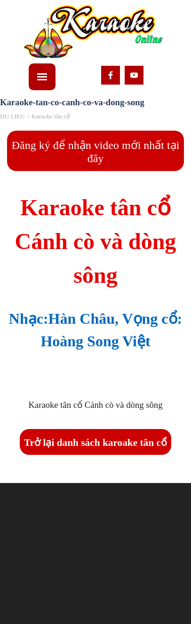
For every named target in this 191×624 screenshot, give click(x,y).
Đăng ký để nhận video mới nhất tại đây (96, 151)
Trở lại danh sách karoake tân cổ (95, 442)
